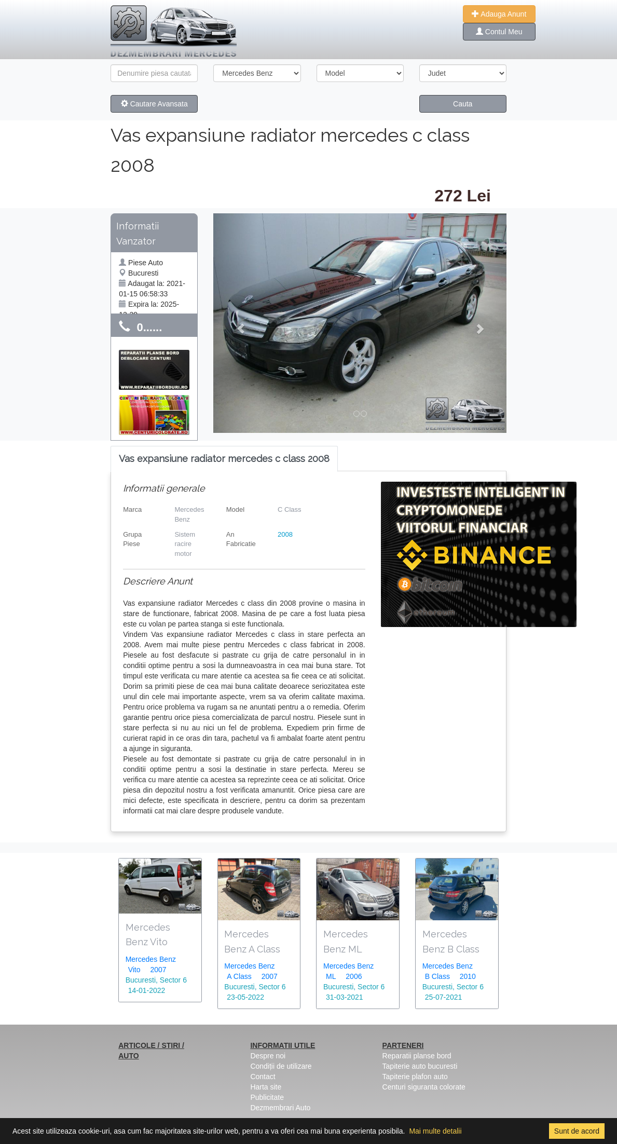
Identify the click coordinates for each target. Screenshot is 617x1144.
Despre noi (267, 1056)
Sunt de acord (576, 1131)
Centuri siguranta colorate (423, 1087)
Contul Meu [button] (499, 32)
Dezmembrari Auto (280, 1108)
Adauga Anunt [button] (499, 14)
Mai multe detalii (435, 1131)
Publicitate (267, 1097)
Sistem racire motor (184, 543)
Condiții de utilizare (280, 1066)
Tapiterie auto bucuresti (420, 1066)
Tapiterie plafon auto (415, 1076)
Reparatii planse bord (416, 1056)
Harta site (265, 1087)
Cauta (462, 104)
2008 (285, 534)
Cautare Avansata (154, 104)
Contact (262, 1076)
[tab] (224, 459)
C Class (289, 509)
